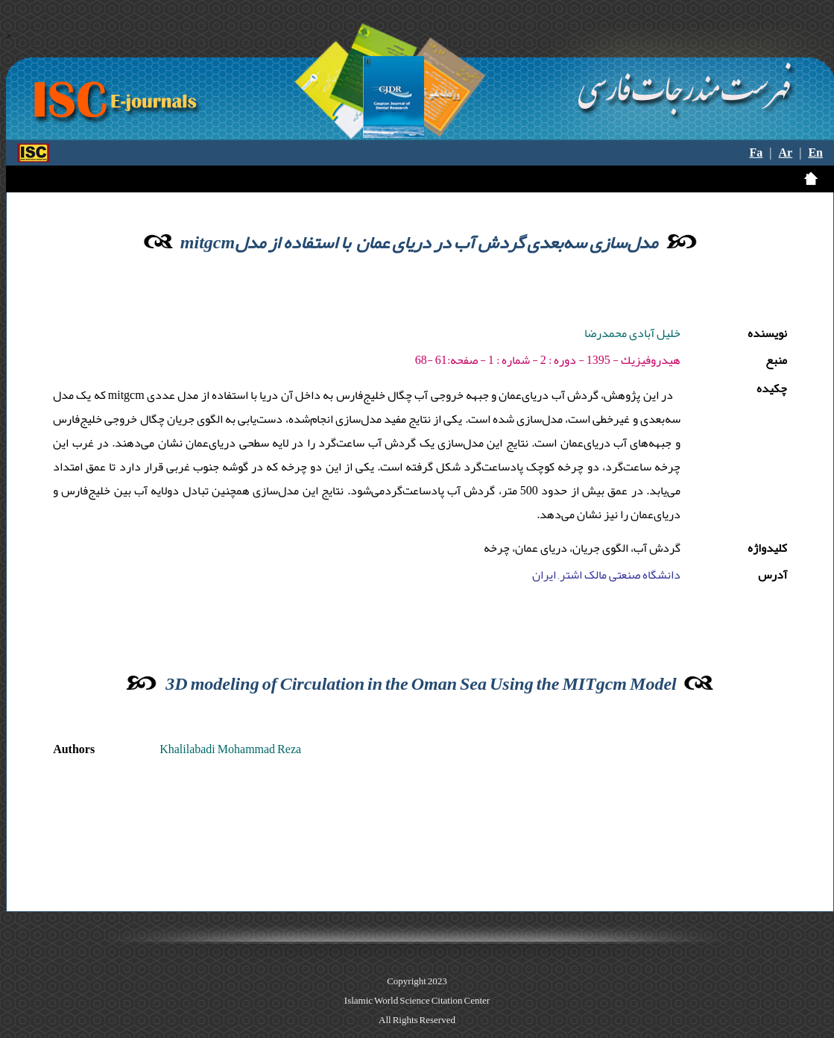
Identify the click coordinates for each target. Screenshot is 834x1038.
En (815, 153)
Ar (786, 153)
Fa (756, 153)
